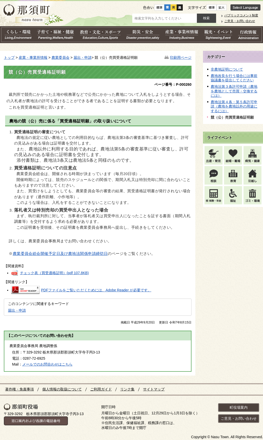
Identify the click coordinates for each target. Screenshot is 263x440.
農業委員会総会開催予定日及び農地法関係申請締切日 (60, 254)
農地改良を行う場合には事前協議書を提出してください (234, 78)
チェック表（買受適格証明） (54, 273)
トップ (9, 57)
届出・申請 (83, 57)
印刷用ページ (180, 57)
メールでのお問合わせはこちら (47, 364)
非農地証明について (227, 69)
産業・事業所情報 (33, 57)
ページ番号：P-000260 (172, 84)
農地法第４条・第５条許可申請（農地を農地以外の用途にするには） (234, 106)
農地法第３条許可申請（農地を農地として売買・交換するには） (234, 91)
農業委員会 (60, 57)
